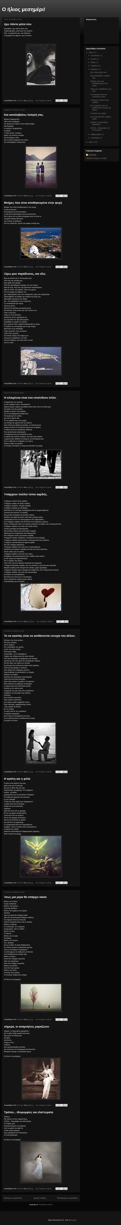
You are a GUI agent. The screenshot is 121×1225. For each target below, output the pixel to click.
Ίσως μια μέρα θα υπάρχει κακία (25, 897)
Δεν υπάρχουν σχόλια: (44, 100)
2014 (91, 142)
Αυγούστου (95, 56)
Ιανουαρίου (95, 138)
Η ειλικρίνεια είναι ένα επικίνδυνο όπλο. (30, 397)
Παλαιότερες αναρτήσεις (67, 1198)
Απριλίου (94, 66)
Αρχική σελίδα (39, 1198)
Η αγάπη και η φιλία (17, 778)
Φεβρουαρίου (96, 134)
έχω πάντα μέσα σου (17, 24)
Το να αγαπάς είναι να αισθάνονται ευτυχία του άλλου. (39, 635)
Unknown (92, 155)
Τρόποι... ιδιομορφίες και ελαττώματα (28, 1112)
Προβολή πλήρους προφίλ (96, 158)
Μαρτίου (94, 69)
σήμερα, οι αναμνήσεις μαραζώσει (26, 1026)
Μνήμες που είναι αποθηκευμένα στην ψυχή (33, 202)
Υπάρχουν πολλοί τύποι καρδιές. (25, 494)
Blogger (73, 1220)
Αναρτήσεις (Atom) (46, 1204)
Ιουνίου (94, 59)
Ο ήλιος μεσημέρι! (23, 9)
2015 (91, 52)
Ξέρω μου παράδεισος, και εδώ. (25, 273)
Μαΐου (93, 62)
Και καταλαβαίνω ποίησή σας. (24, 114)
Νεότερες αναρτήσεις (13, 1198)
